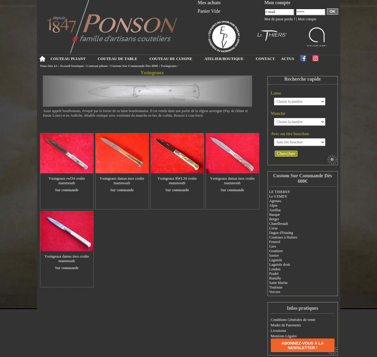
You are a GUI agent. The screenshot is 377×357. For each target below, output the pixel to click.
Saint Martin (278, 283)
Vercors (275, 292)
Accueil (42, 58)
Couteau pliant (97, 66)
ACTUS (287, 59)
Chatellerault (278, 224)
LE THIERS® (279, 192)
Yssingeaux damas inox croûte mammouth (122, 180)
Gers (272, 246)
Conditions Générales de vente (293, 320)
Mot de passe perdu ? (279, 19)
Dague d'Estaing (281, 233)
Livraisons (278, 331)
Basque (274, 214)
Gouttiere (276, 251)
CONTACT (265, 59)
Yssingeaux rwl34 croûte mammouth (67, 180)
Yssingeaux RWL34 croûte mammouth (177, 180)
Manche (278, 113)
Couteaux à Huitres (283, 237)
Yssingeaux (169, 66)
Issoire (274, 255)
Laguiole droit (279, 264)
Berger (274, 219)
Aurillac (275, 210)
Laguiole (275, 260)
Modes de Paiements (286, 325)
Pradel (274, 274)
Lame (276, 93)
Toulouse (276, 287)
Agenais (275, 201)
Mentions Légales (284, 336)
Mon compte (307, 19)
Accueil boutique (72, 66)
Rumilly (275, 278)
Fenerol (275, 242)
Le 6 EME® (278, 196)
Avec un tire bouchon (290, 134)
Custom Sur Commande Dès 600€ (134, 66)
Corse (273, 228)
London (275, 269)
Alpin (273, 205)
